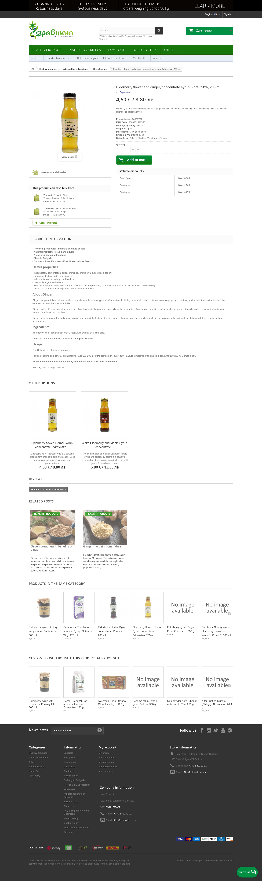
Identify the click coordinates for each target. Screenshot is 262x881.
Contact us (69, 771)
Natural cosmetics (85, 50)
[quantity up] (132, 149)
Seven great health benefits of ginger (51, 548)
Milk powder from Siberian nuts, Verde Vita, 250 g (182, 702)
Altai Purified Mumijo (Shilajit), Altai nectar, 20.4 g (217, 704)
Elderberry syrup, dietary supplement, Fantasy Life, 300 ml (44, 631)
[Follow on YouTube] (223, 730)
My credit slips (106, 757)
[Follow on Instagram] (209, 730)
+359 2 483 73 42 (58, 201)
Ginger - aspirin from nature (102, 546)
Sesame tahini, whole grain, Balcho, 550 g (145, 702)
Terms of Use (71, 801)
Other (169, 50)
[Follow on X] (215, 730)
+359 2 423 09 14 (58, 215)
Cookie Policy (71, 823)
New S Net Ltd (226, 860)
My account (108, 747)
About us (36, 58)
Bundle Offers (145, 50)
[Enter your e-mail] (77, 730)
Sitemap (68, 832)
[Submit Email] (99, 730)
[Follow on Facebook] (202, 730)
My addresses (106, 762)
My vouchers (105, 771)
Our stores (69, 766)
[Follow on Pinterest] (230, 730)
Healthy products (47, 50)
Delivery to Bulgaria (88, 58)
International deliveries (116, 58)
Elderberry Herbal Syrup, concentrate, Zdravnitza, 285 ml (112, 631)
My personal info (108, 766)
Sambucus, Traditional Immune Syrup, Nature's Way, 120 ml (77, 631)
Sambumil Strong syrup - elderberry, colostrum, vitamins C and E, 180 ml (216, 631)
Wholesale (158, 58)
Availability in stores (45, 223)
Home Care (117, 50)
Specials (68, 753)
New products (71, 757)
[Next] (229, 613)
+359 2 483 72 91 (198, 765)
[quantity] (123, 149)
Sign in (227, 14)
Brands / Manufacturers (59, 58)
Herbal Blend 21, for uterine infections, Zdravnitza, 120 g (75, 704)
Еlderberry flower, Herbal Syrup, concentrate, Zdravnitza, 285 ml (147, 631)
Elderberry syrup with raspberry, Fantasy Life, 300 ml (42, 704)
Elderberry (34, 775)
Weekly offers (140, 58)
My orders (104, 753)
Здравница (125, 92)
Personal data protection (77, 784)
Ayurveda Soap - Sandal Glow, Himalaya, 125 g (112, 702)
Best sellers (70, 762)
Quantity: (121, 144)
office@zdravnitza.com (194, 772)
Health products (46, 513)
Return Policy (71, 818)
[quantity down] (138, 149)
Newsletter (38, 730)
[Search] (159, 30)
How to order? (71, 775)
